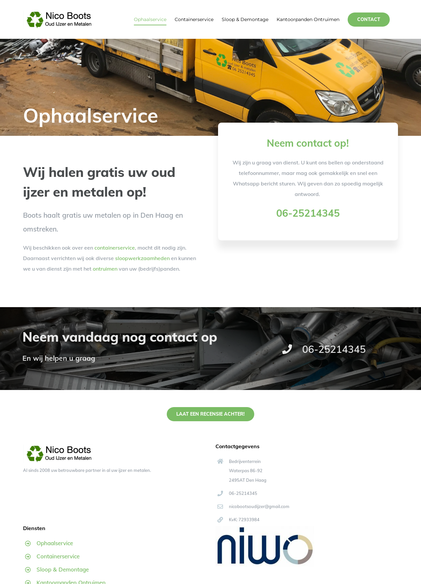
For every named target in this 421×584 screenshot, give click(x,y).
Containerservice (58, 556)
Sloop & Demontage (63, 569)
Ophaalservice (55, 543)
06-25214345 (308, 213)
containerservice (114, 247)
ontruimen (105, 268)
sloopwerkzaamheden (142, 258)
